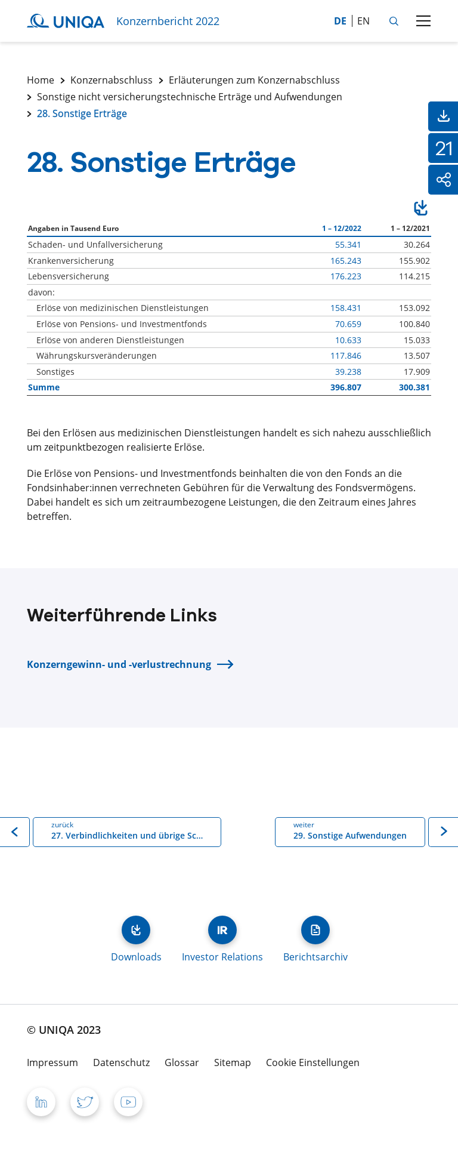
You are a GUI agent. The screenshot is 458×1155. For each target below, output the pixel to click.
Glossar (182, 1062)
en (363, 20)
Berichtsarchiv (315, 930)
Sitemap (232, 1062)
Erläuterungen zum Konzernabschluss (254, 80)
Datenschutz (121, 1062)
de (340, 20)
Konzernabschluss (111, 80)
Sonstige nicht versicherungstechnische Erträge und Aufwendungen (189, 96)
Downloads (136, 930)
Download (420, 209)
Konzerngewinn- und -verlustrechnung (119, 664)
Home (40, 80)
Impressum (52, 1062)
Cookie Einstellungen (313, 1062)
